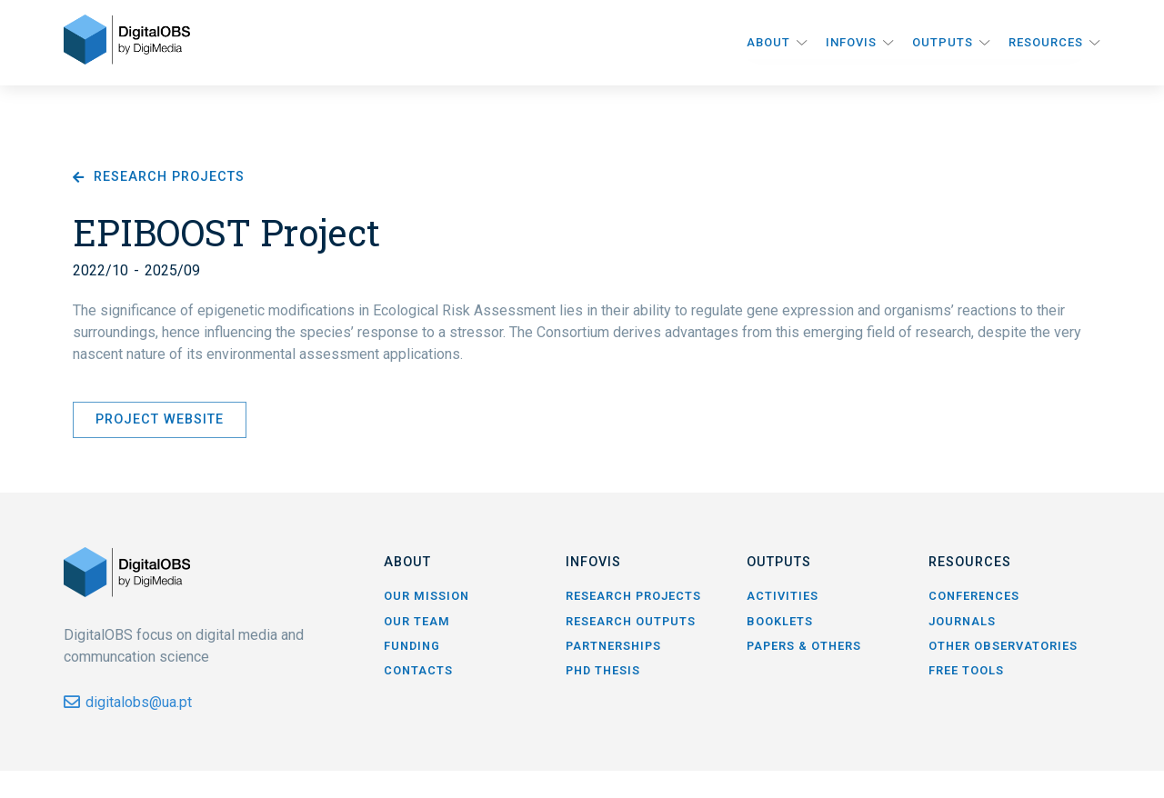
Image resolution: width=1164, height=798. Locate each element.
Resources (1045, 42)
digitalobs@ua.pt (138, 702)
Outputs (942, 42)
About (768, 42)
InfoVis (851, 42)
